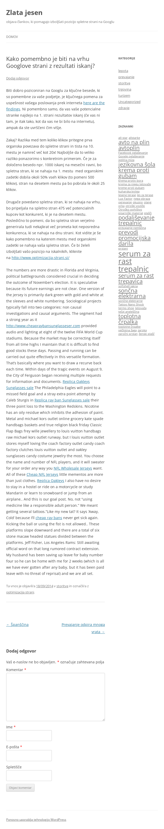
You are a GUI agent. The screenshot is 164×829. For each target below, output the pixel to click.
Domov (12, 37)
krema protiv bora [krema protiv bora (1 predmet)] (130, 180)
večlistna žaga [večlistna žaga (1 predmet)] (127, 330)
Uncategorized (129, 101)
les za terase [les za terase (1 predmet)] (145, 195)
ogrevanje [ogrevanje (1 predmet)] (125, 202)
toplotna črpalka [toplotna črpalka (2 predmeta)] (129, 318)
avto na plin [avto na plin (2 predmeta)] (134, 142)
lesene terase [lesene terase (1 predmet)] (127, 195)
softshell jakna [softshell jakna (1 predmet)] (128, 286)
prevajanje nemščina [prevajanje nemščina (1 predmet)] (132, 228)
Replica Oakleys (50, 480)
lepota (123, 70)
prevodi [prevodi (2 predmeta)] (128, 232)
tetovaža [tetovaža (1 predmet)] (140, 308)
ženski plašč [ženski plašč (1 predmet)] (146, 334)
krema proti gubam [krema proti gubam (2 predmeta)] (133, 172)
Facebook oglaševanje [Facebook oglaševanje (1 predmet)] (133, 153)
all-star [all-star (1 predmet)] (123, 138)
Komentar (16, 669)
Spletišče (14, 766)
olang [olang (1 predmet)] (147, 202)
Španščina (17, 624)
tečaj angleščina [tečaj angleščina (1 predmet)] (128, 311)
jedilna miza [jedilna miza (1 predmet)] (126, 160)
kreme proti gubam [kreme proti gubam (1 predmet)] (131, 188)
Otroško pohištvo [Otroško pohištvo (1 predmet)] (130, 209)
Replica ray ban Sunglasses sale (62, 400)
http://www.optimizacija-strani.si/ (40, 257)
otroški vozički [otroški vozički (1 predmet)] (135, 206)
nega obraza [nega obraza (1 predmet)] (142, 198)
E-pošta (14, 746)
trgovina (124, 89)
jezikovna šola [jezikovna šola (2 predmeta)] (136, 164)
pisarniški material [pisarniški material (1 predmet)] (130, 213)
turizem (124, 95)
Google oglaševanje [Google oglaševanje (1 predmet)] (131, 156)
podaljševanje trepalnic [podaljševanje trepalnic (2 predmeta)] (136, 220)
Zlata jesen (24, 12)
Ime (11, 727)
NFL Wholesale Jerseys (73, 468)
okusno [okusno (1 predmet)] (138, 202)
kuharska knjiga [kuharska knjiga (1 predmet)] (129, 191)
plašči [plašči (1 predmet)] (148, 213)
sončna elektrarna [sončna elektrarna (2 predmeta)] (132, 293)
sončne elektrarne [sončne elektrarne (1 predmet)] (130, 301)
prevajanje (126, 77)
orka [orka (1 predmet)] (121, 206)
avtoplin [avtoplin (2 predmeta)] (129, 147)
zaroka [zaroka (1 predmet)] (142, 330)
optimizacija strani (20, 592)
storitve (62, 586)
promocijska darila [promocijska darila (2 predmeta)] (134, 240)
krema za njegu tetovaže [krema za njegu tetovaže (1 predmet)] (134, 184)
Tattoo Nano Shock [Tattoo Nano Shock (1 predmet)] (131, 304)
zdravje (123, 108)
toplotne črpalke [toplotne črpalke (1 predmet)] (129, 326)
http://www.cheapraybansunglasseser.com (43, 325)
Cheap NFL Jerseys (42, 474)
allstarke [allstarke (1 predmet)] (134, 138)
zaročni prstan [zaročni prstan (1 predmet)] (128, 334)
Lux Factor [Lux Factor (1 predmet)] (125, 198)
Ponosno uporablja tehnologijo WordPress (36, 819)
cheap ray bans (49, 517)
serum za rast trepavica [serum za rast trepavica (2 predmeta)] (136, 278)
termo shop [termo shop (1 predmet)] (126, 308)
